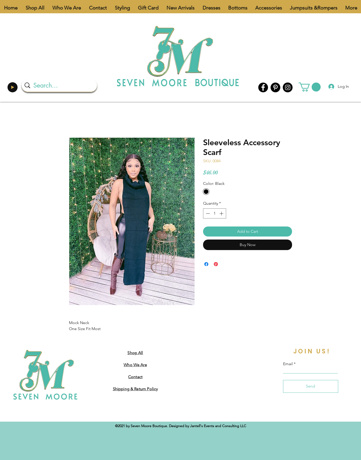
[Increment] (221, 213)
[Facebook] (263, 87)
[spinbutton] (214, 213)
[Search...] (60, 85)
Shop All (135, 352)
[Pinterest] (275, 87)
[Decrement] (207, 213)
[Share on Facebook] (206, 264)
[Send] (310, 386)
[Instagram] (288, 87)
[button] (310, 87)
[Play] (13, 87)
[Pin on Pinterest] (216, 264)
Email (288, 364)
